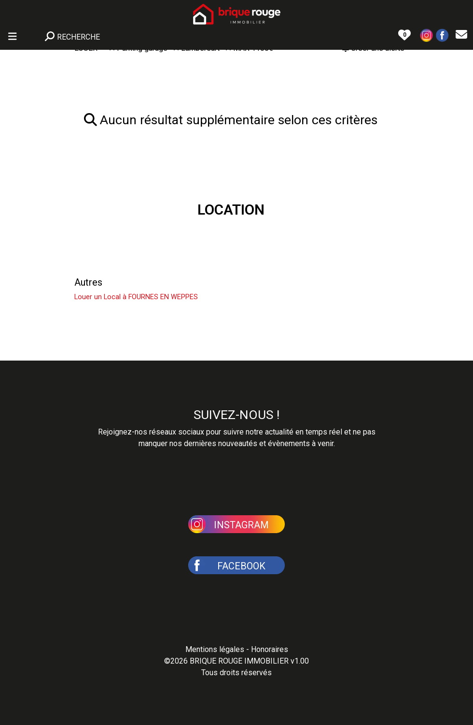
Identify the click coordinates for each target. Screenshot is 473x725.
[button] (426, 34)
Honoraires (269, 649)
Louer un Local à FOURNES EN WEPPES (136, 297)
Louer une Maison (112, 236)
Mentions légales (214, 649)
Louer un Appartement (121, 259)
